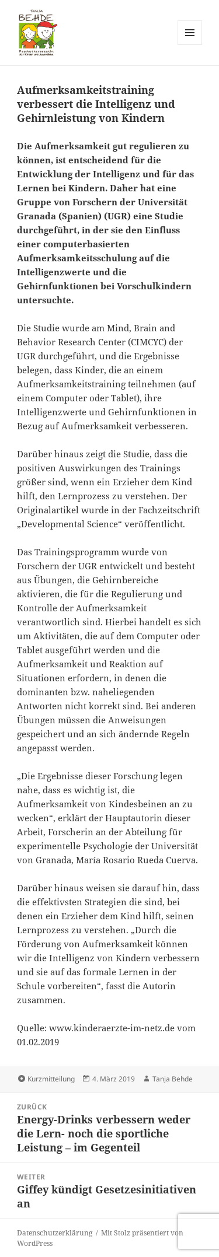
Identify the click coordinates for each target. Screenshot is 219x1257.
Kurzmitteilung (51, 1079)
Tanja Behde (172, 1079)
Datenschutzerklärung (54, 1233)
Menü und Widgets (190, 44)
